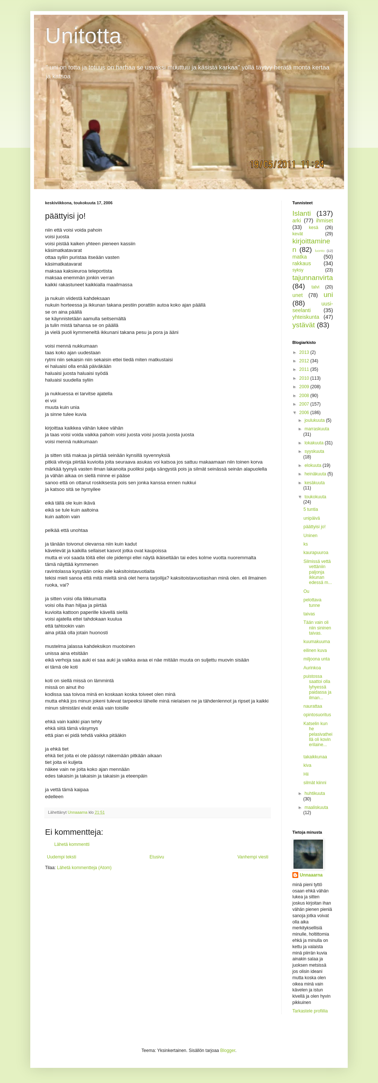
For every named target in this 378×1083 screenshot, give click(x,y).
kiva (307, 765)
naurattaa (312, 706)
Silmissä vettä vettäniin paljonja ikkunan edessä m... (317, 572)
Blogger (228, 1050)
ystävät (303, 325)
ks (305, 544)
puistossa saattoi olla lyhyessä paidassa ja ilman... (317, 687)
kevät (297, 233)
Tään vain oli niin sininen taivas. (317, 628)
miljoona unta (316, 659)
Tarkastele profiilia (310, 1011)
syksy (297, 270)
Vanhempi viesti (252, 857)
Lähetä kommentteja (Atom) (84, 867)
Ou (306, 591)
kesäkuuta (315, 482)
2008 (304, 395)
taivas (309, 613)
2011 (304, 369)
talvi (315, 287)
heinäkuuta (316, 473)
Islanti (301, 213)
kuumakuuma (316, 641)
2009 (304, 386)
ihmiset (324, 220)
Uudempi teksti (61, 857)
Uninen (310, 535)
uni (328, 294)
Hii (306, 774)
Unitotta (83, 35)
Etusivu (157, 857)
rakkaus (301, 263)
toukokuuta (315, 496)
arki (296, 220)
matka (299, 257)
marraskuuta (317, 428)
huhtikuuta (315, 793)
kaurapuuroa (315, 552)
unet (297, 295)
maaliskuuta (316, 807)
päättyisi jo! (314, 526)
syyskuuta (314, 451)
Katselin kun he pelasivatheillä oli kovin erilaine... (317, 734)
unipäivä (311, 518)
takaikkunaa (315, 756)
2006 (304, 412)
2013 (304, 352)
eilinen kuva (315, 650)
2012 (304, 360)
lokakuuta (315, 442)
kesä (313, 227)
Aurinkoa (312, 667)
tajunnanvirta (312, 277)
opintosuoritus (317, 714)
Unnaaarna (311, 875)
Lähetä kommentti (71, 844)
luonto (319, 251)
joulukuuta (315, 420)
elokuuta (314, 465)
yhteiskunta (305, 317)
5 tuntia (310, 509)
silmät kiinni (314, 782)
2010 (304, 378)
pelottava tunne (312, 602)
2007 (304, 404)
